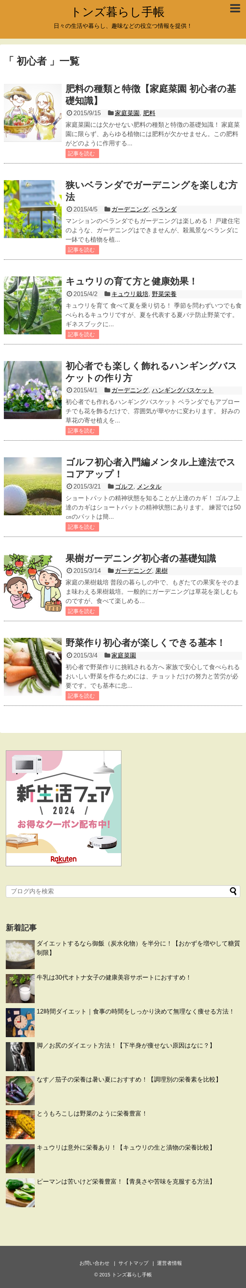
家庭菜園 (127, 113)
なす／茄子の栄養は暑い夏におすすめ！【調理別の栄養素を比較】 (129, 1079)
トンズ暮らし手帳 (117, 11)
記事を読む (81, 153)
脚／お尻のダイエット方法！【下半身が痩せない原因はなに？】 (126, 1045)
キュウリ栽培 (129, 294)
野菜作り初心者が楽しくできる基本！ (146, 642)
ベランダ (164, 209)
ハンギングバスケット (183, 390)
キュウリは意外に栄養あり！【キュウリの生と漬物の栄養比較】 (126, 1147)
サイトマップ (133, 1263)
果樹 (161, 570)
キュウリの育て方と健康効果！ (132, 281)
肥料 (149, 113)
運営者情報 (169, 1263)
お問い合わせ (94, 1263)
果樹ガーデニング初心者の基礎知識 (141, 558)
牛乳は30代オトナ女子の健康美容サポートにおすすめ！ (114, 977)
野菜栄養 (164, 294)
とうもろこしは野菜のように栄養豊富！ (92, 1113)
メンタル (149, 486)
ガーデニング (129, 209)
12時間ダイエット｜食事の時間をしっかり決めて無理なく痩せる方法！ (136, 1011)
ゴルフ (124, 486)
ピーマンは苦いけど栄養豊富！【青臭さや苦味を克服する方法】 (126, 1181)
